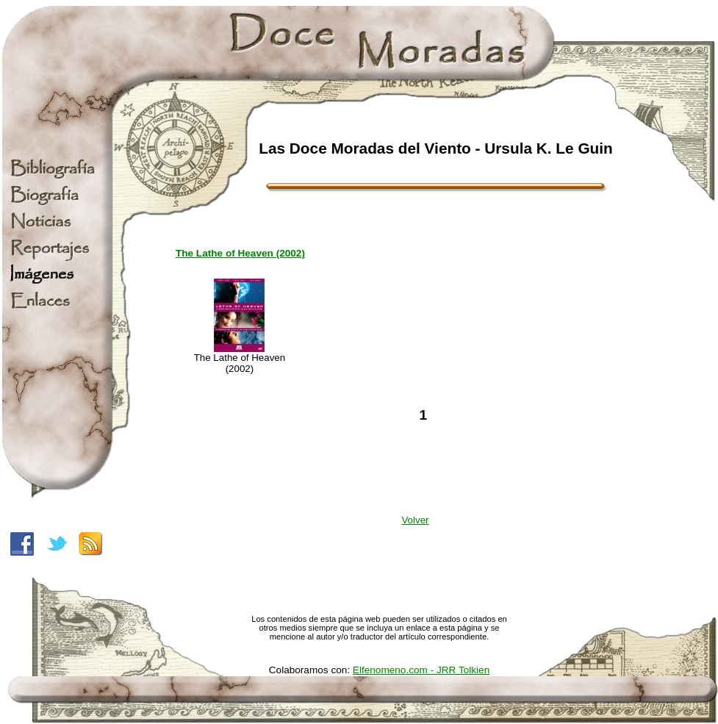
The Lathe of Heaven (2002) (240, 253)
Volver (414, 520)
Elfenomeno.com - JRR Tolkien (421, 669)
